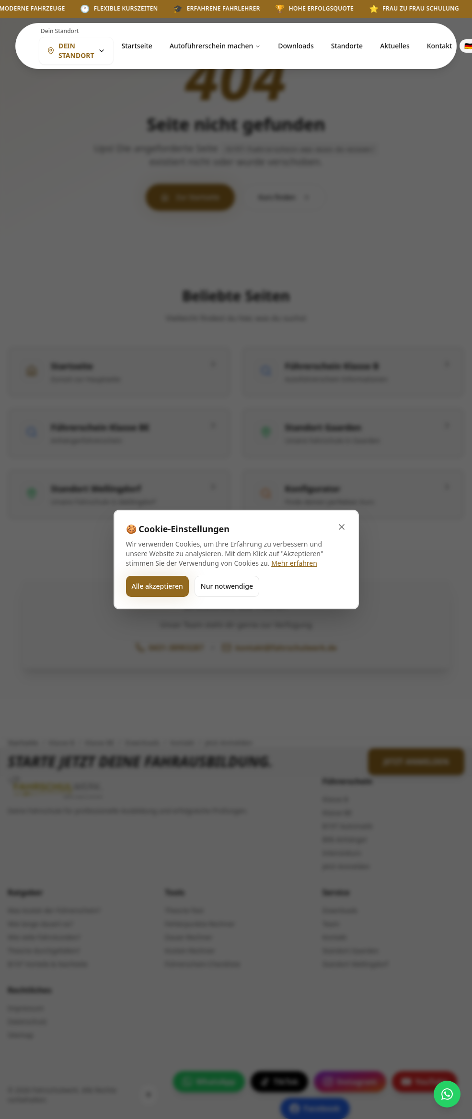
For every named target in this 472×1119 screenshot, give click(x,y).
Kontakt (439, 45)
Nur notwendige (227, 586)
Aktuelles (395, 45)
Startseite (136, 45)
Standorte (347, 45)
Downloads (295, 45)
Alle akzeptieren (157, 586)
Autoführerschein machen (215, 45)
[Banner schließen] (341, 527)
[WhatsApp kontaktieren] (447, 1094)
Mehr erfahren (294, 563)
